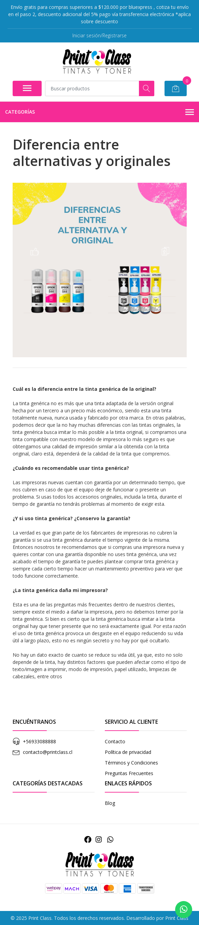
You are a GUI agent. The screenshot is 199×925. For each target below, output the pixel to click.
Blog (110, 803)
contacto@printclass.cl (47, 752)
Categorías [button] (99, 112)
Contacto (115, 741)
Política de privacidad (128, 752)
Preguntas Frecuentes (129, 773)
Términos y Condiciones (131, 762)
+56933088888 (39, 741)
